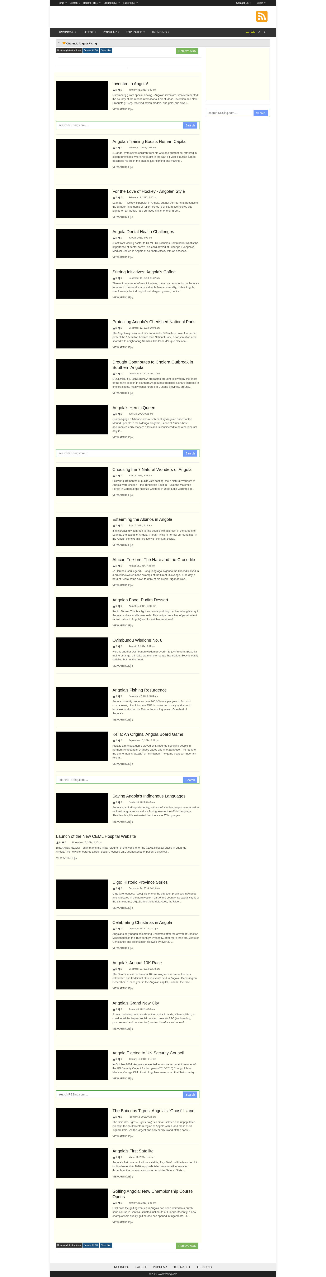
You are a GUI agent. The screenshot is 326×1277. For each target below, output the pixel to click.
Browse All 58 (91, 50)
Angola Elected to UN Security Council (148, 1053)
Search (190, 125)
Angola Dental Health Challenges (143, 231)
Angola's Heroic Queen (134, 407)
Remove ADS (187, 51)
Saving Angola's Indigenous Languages (149, 796)
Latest (140, 1267)
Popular (160, 1267)
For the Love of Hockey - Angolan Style (149, 191)
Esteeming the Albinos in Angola (142, 519)
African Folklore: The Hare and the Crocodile (154, 559)
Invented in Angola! (130, 83)
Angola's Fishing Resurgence (140, 690)
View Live (106, 50)
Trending (204, 1267)
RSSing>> (121, 1267)
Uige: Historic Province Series (140, 882)
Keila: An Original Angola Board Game (148, 734)
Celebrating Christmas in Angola (142, 922)
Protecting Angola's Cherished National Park (154, 321)
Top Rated (182, 1267)
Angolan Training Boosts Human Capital (150, 141)
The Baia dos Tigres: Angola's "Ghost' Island (154, 1110)
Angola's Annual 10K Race (137, 962)
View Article (123, 109)
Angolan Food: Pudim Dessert (140, 600)
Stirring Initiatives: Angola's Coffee (144, 272)
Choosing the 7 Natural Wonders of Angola (152, 469)
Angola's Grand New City (136, 1003)
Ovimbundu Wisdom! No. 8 (137, 640)
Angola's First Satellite (133, 1151)
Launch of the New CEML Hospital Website (96, 836)
